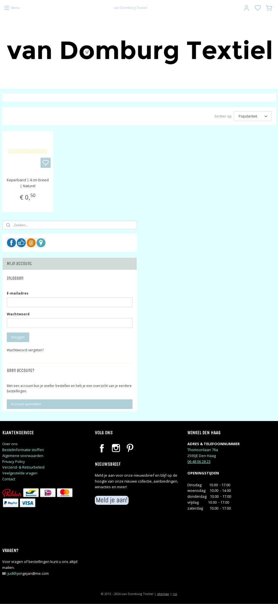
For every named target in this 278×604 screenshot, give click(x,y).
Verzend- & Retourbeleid (23, 467)
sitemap (163, 594)
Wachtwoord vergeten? (25, 350)
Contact (8, 478)
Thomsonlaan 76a (202, 449)
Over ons (10, 443)
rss (175, 594)
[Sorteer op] (253, 116)
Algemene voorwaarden (22, 455)
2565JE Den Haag (201, 455)
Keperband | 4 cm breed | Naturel (28, 182)
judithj (13, 573)
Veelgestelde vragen (19, 473)
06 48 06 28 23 (198, 461)
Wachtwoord (18, 314)
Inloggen (18, 337)
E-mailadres (17, 293)
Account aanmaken (26, 404)
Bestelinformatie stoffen (23, 449)
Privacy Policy (13, 461)
